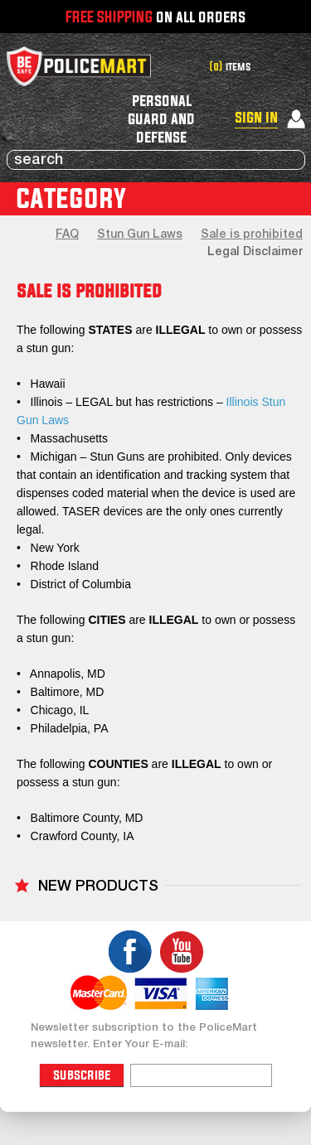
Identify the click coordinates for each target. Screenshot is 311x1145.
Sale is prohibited (252, 234)
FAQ (67, 234)
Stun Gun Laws (139, 234)
